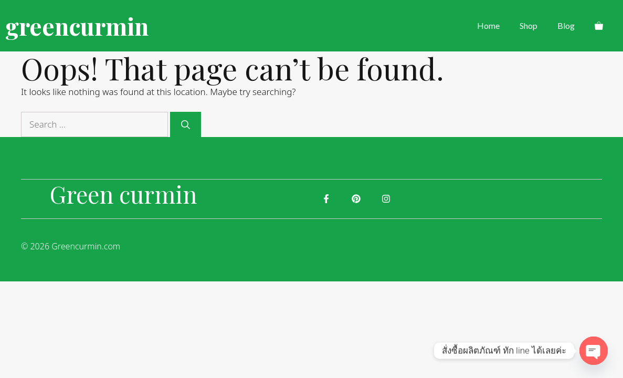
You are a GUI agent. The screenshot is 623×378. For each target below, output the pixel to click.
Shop (528, 25)
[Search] (185, 124)
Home (488, 25)
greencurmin (77, 25)
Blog (566, 25)
